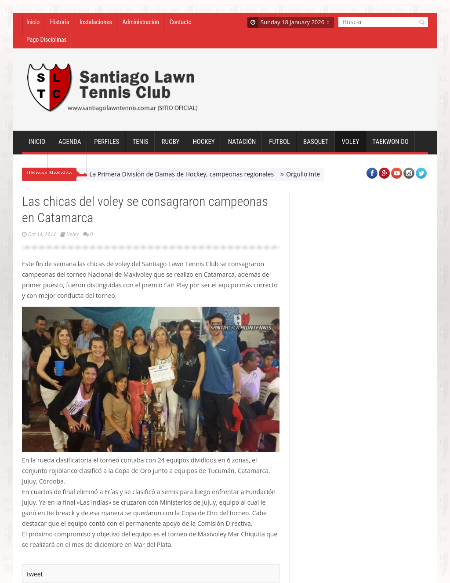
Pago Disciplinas (46, 39)
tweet (35, 574)
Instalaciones (96, 22)
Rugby (170, 145)
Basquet (316, 145)
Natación (242, 145)
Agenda (69, 145)
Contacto (181, 22)
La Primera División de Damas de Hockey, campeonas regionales (181, 174)
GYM (34, 167)
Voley (350, 145)
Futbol (279, 145)
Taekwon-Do (390, 145)
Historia (59, 22)
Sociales (67, 167)
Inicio (33, 22)
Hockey (203, 145)
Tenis (140, 145)
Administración (141, 22)
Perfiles (106, 145)
